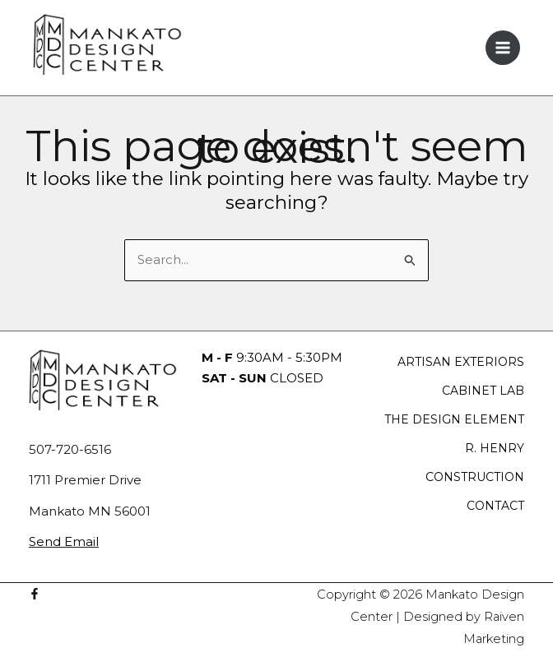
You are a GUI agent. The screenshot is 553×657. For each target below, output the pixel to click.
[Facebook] (34, 593)
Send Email (64, 541)
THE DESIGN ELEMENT (454, 419)
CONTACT (495, 505)
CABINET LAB (483, 390)
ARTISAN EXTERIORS (460, 361)
